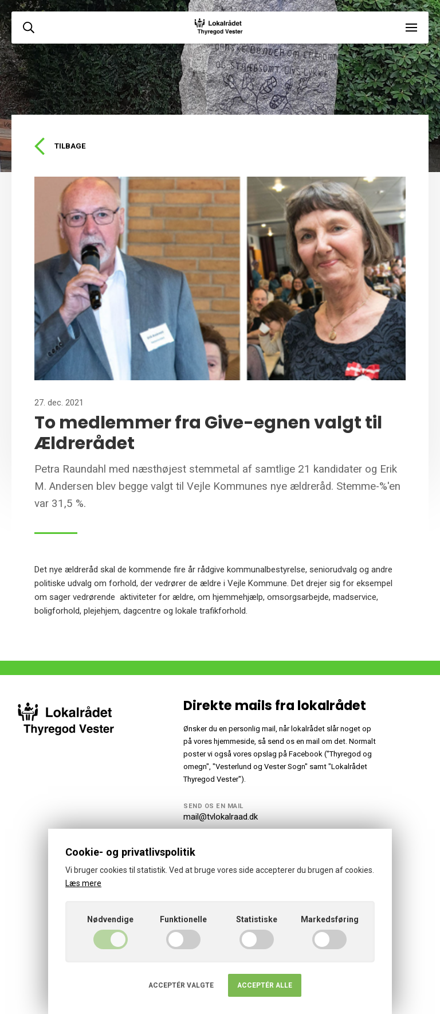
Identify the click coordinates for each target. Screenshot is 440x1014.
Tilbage (59, 146)
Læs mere (83, 883)
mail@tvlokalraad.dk (220, 817)
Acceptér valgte (181, 985)
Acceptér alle (264, 985)
